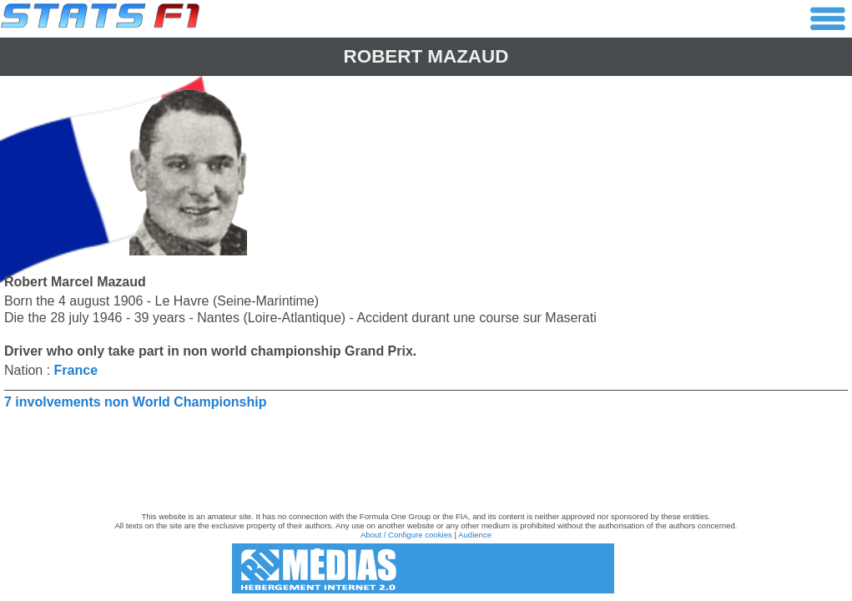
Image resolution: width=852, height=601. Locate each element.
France (76, 370)
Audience (475, 534)
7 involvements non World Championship (135, 402)
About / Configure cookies (406, 534)
